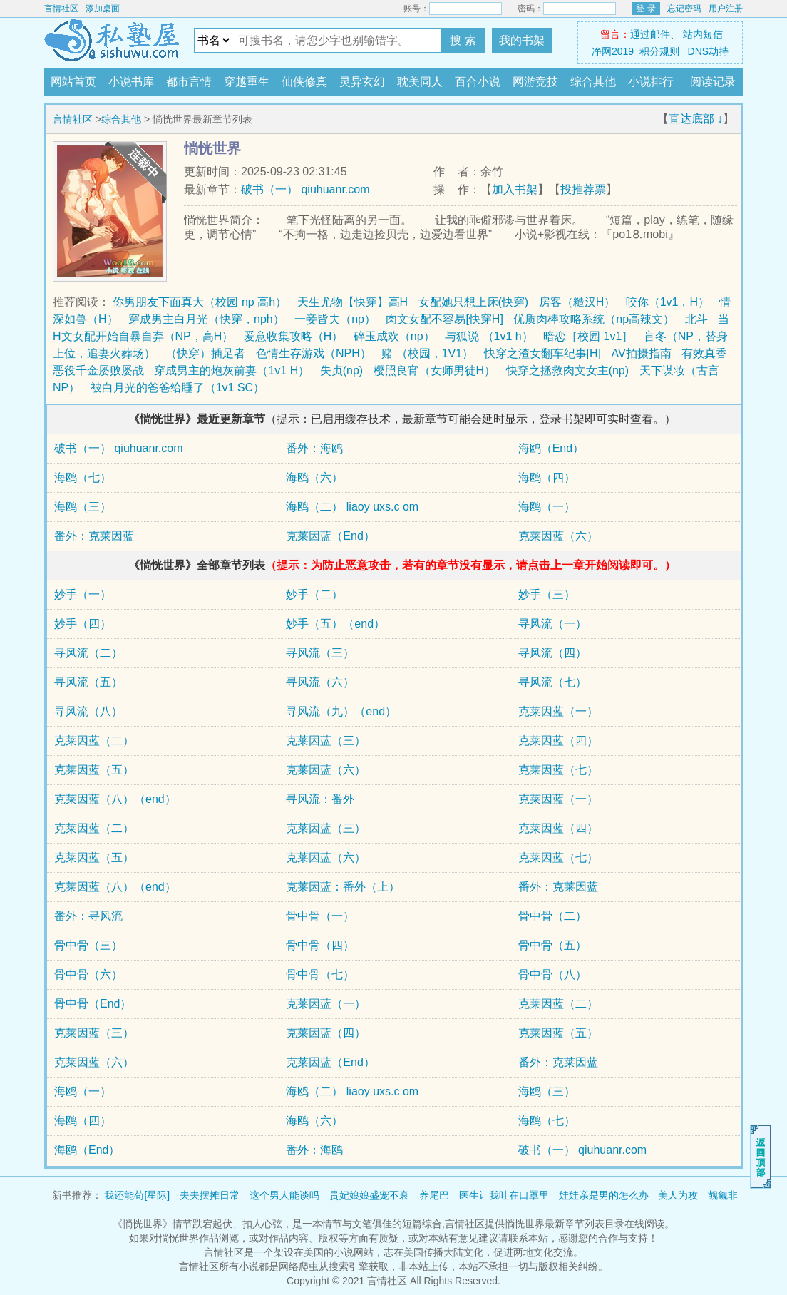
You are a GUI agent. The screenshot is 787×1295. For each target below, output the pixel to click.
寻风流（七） (552, 682)
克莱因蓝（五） (94, 770)
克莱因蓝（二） (94, 740)
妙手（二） (314, 594)
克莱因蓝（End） (330, 536)
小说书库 (131, 82)
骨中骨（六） (88, 974)
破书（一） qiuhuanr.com (305, 189)
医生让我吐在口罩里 (504, 1195)
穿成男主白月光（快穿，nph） (206, 319)
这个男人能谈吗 (284, 1195)
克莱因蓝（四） (558, 740)
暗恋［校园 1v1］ (588, 336)
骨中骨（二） (552, 916)
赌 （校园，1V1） (427, 353)
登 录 (645, 9)
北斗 (696, 319)
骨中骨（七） (320, 974)
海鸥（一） (546, 507)
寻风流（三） (320, 653)
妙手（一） (82, 594)
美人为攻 (678, 1195)
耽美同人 (420, 82)
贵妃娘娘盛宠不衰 (369, 1195)
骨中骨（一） (320, 916)
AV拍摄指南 (641, 353)
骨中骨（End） (92, 1004)
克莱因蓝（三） (326, 740)
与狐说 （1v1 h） (489, 336)
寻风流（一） (552, 624)
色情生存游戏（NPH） (313, 353)
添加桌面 (103, 9)
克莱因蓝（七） (558, 770)
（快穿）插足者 (205, 353)
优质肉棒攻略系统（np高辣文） (593, 319)
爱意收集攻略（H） (294, 336)
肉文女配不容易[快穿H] (444, 319)
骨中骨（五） (552, 945)
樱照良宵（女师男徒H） (435, 370)
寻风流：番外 (320, 799)
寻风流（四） (552, 653)
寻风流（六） (320, 682)
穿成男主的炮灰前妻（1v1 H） (231, 370)
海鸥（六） (314, 477)
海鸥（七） (82, 477)
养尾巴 (434, 1195)
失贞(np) (341, 370)
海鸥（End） (551, 448)
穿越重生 (246, 82)
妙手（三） (546, 594)
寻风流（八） (88, 711)
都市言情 (189, 82)
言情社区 (61, 9)
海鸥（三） (82, 507)
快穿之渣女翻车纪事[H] (542, 353)
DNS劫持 (708, 51)
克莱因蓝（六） (558, 536)
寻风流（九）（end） (341, 711)
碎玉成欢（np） (394, 336)
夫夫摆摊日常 (210, 1195)
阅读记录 (713, 82)
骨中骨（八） (552, 974)
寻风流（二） (88, 653)
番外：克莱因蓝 (94, 536)
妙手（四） (82, 624)
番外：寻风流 (88, 916)
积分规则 (659, 51)
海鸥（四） (546, 477)
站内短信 (703, 34)
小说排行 (651, 82)
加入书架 (514, 189)
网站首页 (73, 82)
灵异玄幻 (362, 82)
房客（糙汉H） (577, 302)
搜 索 (462, 40)
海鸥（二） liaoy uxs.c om (352, 507)
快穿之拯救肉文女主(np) (567, 370)
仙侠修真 (304, 82)
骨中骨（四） (320, 945)
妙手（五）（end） (335, 624)
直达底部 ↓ (696, 119)
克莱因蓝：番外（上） (343, 887)
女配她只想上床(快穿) (473, 302)
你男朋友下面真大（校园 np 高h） (200, 302)
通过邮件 (650, 34)
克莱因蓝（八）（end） (115, 799)
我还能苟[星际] (137, 1195)
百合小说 (477, 82)
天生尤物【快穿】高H (352, 302)
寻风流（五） (88, 682)
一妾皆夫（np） (335, 319)
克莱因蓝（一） (558, 711)
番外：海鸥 (314, 448)
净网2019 (613, 51)
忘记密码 (684, 9)
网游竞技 (535, 82)
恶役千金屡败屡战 (98, 370)
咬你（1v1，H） (667, 302)
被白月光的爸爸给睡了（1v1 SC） (177, 388)
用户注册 (726, 9)
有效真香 (704, 353)
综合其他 (593, 82)
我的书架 (522, 40)
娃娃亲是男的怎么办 (604, 1195)
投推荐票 (583, 189)
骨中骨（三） (88, 945)
